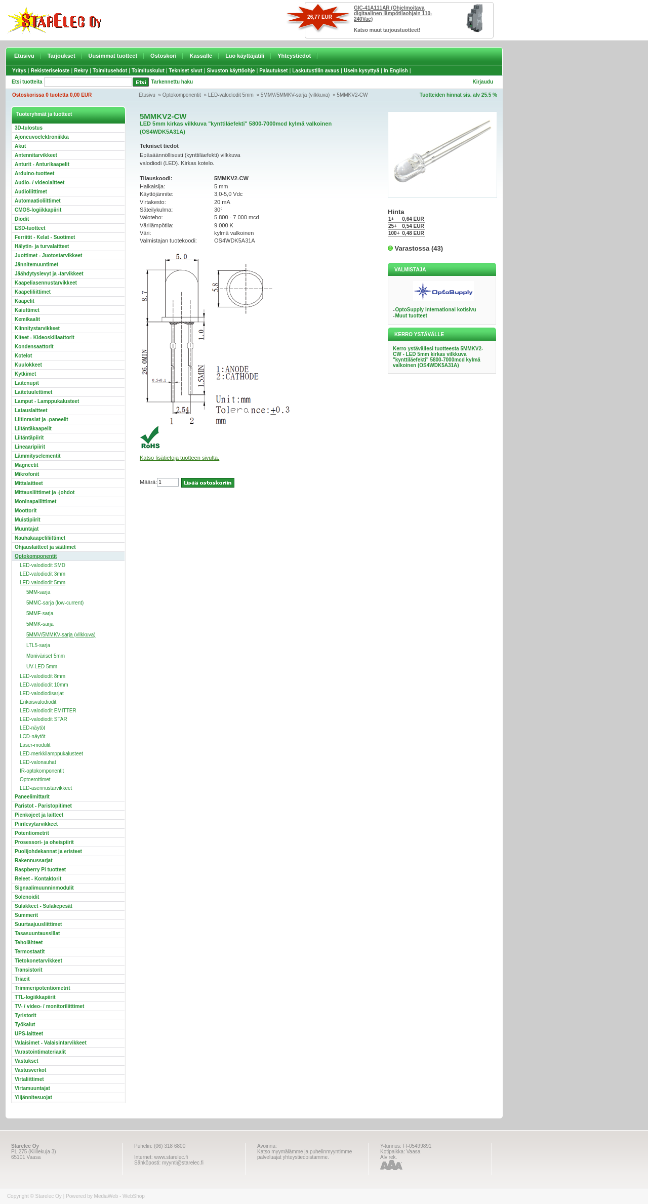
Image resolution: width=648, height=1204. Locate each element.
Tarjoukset (61, 56)
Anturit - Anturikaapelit (42, 164)
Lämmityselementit (38, 456)
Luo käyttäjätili (244, 56)
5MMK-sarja (40, 624)
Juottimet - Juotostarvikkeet (48, 255)
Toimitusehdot (110, 70)
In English (396, 70)
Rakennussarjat (33, 860)
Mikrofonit (27, 474)
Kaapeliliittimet (33, 292)
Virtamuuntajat (32, 1088)
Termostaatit (30, 951)
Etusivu (24, 56)
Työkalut (25, 1024)
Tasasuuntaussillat (37, 933)
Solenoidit (27, 897)
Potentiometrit (32, 833)
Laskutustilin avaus (315, 70)
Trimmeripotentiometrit (42, 988)
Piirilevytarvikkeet (36, 824)
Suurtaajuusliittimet (38, 924)
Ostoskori (163, 56)
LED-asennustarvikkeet (46, 788)
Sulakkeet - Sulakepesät (43, 906)
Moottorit (25, 510)
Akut (20, 146)
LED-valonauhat (38, 762)
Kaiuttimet (27, 310)
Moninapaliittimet (35, 501)
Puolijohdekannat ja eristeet (48, 851)
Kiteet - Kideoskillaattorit (44, 337)
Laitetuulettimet (33, 392)
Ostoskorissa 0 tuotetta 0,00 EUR (52, 95)
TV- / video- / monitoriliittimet (49, 1006)
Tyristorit (25, 1015)
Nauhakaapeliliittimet (40, 538)
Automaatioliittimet (38, 201)
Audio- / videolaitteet (39, 182)
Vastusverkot (30, 1070)
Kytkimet (25, 374)
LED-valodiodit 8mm (42, 676)
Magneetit (26, 465)
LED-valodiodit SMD (42, 565)
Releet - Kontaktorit (38, 878)
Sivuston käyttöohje (231, 70)
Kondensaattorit (34, 346)
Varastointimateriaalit (40, 1052)
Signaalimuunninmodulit (44, 888)
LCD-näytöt (33, 736)
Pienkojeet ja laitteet (39, 815)
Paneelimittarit (32, 796)
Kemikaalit (27, 319)
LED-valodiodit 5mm (231, 95)
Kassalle (200, 56)
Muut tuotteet (411, 315)
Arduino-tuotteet (34, 173)
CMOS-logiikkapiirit (38, 210)
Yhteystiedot (294, 56)
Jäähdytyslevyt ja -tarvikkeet (49, 273)
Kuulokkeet (28, 365)
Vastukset (26, 1061)
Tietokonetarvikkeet (38, 961)
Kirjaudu (482, 82)
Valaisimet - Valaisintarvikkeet (51, 1043)
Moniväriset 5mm (45, 656)
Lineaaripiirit (30, 447)
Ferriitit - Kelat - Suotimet (45, 237)
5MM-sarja (38, 592)
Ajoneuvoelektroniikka (42, 137)
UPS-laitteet (29, 1033)
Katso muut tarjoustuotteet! (387, 30)
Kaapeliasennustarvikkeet (46, 283)
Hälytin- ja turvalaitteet (42, 246)
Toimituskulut (148, 70)
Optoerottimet (35, 779)
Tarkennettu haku (172, 82)
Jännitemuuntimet (36, 264)
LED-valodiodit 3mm (42, 574)
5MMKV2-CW (352, 95)
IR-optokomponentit (42, 771)
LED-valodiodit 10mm (44, 685)
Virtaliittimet (29, 1079)
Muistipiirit (27, 520)
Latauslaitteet (31, 410)
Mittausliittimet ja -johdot (44, 492)
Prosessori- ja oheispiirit (44, 842)
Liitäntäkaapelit (33, 428)
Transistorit (28, 970)
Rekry (81, 70)
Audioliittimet (31, 191)
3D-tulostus (29, 128)
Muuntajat (26, 529)
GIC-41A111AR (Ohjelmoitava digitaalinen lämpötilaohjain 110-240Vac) (393, 13)
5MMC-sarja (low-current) (55, 603)
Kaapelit (24, 301)
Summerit (26, 915)
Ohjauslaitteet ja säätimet (45, 547)
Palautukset (273, 70)
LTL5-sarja (38, 645)
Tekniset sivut (185, 70)
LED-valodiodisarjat (42, 693)
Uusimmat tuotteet (113, 56)
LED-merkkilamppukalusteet (51, 753)
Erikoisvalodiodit (38, 702)
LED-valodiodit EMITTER (48, 710)
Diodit (22, 219)
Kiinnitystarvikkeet (37, 328)
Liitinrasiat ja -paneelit (41, 419)
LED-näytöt (32, 728)
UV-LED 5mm (41, 666)
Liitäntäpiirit (29, 437)
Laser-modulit (35, 745)
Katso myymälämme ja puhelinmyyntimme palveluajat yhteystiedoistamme (304, 1154)
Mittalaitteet (29, 483)
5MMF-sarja (39, 613)
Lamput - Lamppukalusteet (47, 401)
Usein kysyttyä (361, 70)
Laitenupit (27, 383)
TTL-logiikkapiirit (35, 997)
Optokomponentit (182, 95)
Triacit (22, 979)
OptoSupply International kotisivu (435, 309)
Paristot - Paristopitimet (43, 806)
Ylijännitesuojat (33, 1097)
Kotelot (23, 355)
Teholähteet (29, 942)
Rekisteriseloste (50, 70)
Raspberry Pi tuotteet (40, 869)
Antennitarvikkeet (36, 155)
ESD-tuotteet (30, 228)
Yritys (19, 70)
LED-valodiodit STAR (43, 719)
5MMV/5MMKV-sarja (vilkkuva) (295, 95)
